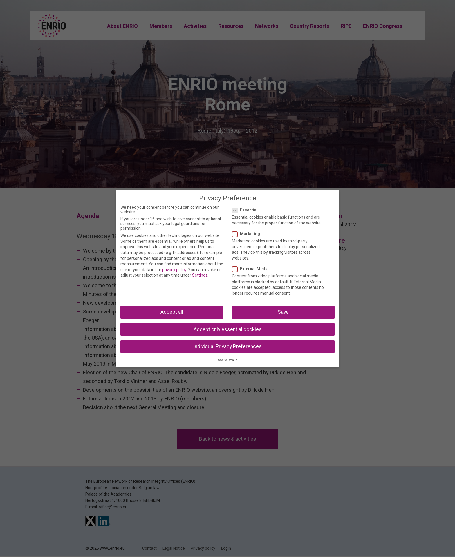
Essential (246, 210)
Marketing (248, 233)
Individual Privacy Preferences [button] (227, 346)
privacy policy (174, 269)
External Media (252, 268)
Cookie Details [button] (227, 360)
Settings (199, 275)
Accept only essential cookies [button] (228, 329)
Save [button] (283, 312)
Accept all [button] (171, 312)
